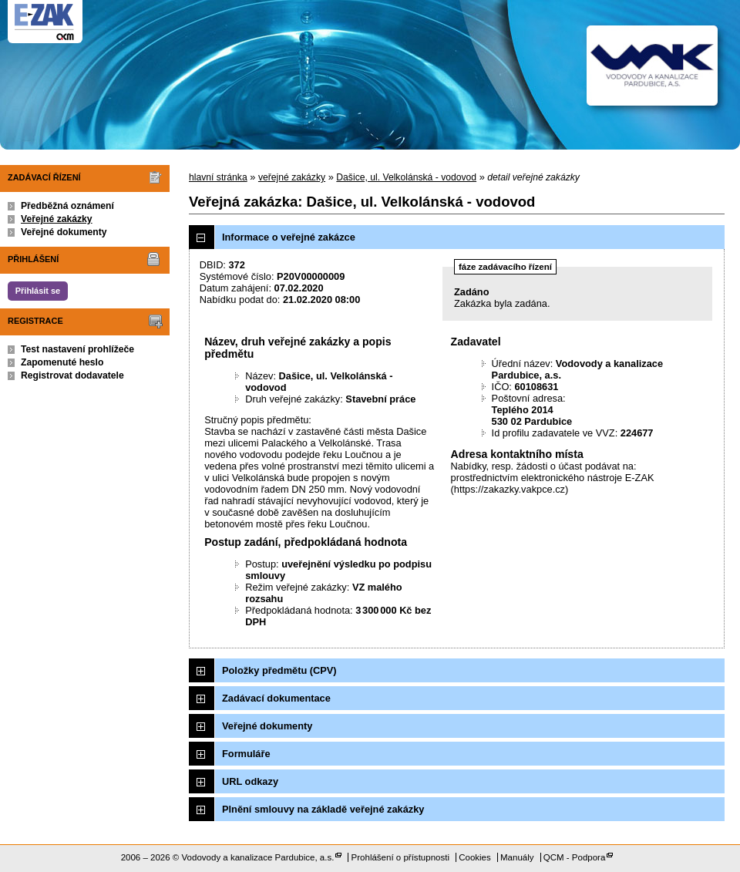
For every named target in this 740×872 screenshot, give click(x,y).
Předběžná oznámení (67, 205)
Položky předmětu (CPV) (279, 670)
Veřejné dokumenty (63, 232)
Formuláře (246, 753)
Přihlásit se (37, 290)
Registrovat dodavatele (72, 375)
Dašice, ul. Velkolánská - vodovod (406, 177)
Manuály (517, 857)
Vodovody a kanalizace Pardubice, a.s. (258, 857)
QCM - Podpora (574, 857)
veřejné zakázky (291, 177)
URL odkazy (250, 781)
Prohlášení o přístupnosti (400, 857)
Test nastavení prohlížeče (77, 349)
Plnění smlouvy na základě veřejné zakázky (323, 809)
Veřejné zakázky (56, 219)
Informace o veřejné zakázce (288, 237)
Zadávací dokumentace (276, 698)
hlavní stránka (218, 177)
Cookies (475, 857)
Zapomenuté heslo (62, 362)
